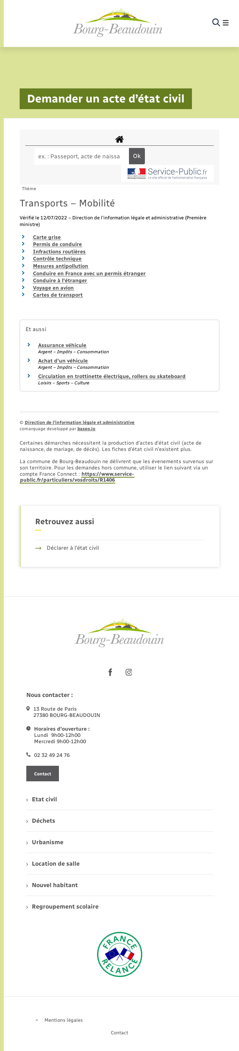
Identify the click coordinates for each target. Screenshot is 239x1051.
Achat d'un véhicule (63, 361)
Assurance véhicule (62, 345)
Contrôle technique (57, 259)
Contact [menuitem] (119, 1032)
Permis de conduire (57, 244)
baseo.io (86, 428)
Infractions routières (59, 252)
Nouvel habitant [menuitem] (52, 885)
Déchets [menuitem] (40, 820)
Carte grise (47, 237)
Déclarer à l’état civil (67, 548)
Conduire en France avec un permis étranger (89, 273)
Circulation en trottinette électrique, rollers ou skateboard (112, 376)
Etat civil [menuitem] (41, 799)
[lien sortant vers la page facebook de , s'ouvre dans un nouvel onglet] (110, 672)
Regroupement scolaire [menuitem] (62, 906)
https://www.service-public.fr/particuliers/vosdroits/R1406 (77, 477)
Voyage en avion (53, 288)
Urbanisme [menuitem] (44, 842)
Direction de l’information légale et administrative (80, 422)
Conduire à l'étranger (60, 280)
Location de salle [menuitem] (53, 863)
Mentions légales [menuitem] (63, 1020)
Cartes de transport (58, 295)
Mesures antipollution (60, 266)
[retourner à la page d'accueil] (118, 22)
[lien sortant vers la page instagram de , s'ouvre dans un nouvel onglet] (129, 672)
